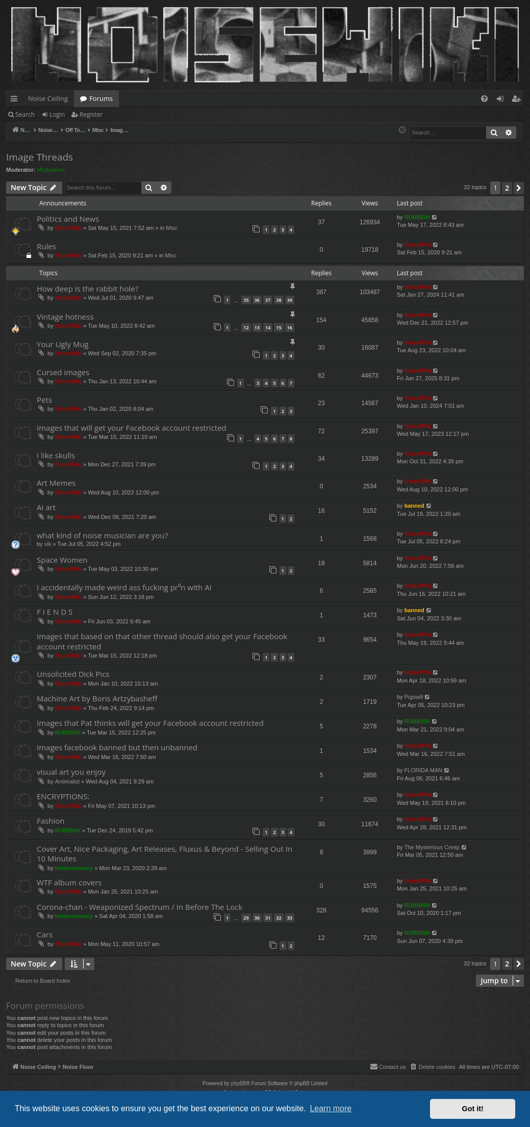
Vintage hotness (65, 316)
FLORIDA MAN (424, 770)
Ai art (46, 507)
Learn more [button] (330, 1108)
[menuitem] (484, 98)
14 (267, 327)
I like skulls (56, 455)
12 (245, 327)
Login (57, 114)
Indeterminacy (74, 868)
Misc (172, 228)
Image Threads (39, 157)
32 (278, 917)
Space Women (62, 560)
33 (289, 917)
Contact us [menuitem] (388, 1066)
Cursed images (63, 372)
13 (257, 327)
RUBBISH (417, 217)
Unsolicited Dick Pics (73, 674)
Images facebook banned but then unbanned (117, 747)
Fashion (50, 821)
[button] (519, 188)
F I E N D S (54, 612)
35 (245, 300)
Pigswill (414, 697)
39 (289, 300)
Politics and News (68, 219)
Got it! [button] (473, 1109)
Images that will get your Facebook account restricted (131, 428)
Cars (45, 934)
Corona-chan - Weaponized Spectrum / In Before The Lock (139, 907)
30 (257, 917)
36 (257, 300)
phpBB (238, 1083)
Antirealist (67, 781)
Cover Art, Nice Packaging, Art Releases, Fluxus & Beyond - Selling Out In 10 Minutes (164, 853)
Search (25, 114)
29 (245, 917)
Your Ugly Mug (63, 344)
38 (278, 300)
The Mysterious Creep (432, 847)
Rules (46, 246)
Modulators (51, 170)
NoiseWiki (68, 228)
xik (47, 544)
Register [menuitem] (518, 100)
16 (289, 327)
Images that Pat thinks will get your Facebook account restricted (150, 723)
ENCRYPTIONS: (63, 796)
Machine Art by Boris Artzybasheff (97, 698)
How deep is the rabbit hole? (87, 288)
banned (414, 506)
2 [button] (507, 188)
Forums (101, 98)
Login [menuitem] (502, 100)
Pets (44, 400)
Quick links (16, 100)
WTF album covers (69, 882)
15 (278, 327)
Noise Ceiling (48, 98)
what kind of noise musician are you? (102, 535)
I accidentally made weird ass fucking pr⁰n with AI (124, 587)
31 (267, 917)
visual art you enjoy (71, 772)
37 (267, 300)
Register (91, 114)
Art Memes (56, 483)
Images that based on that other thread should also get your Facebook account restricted (162, 641)
